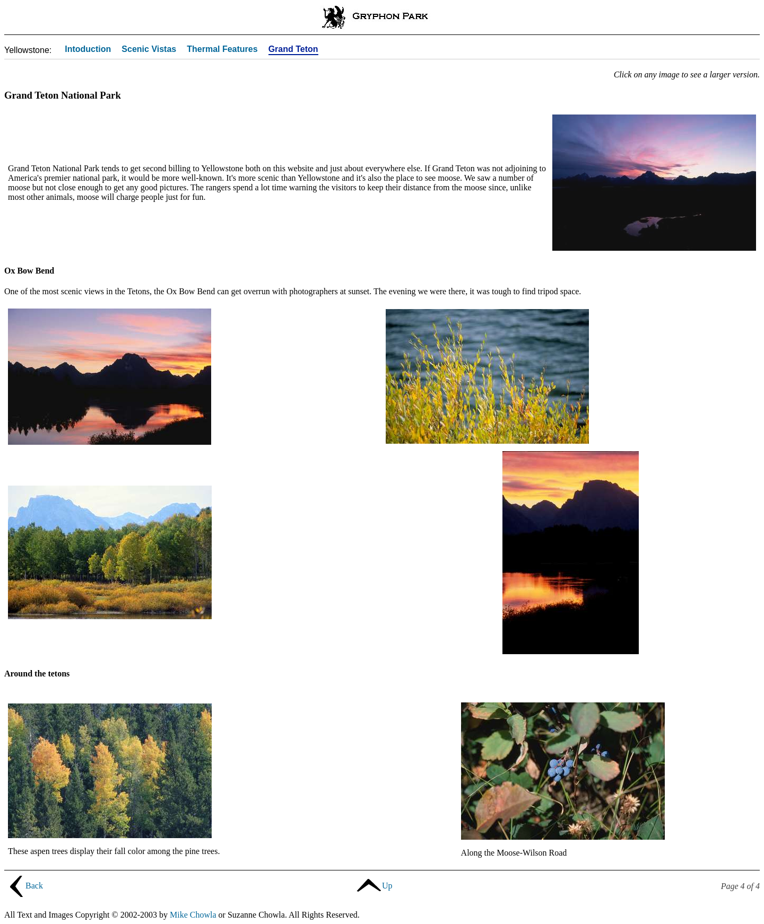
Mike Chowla (193, 914)
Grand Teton (293, 50)
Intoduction (88, 50)
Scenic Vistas (148, 50)
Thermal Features (222, 50)
